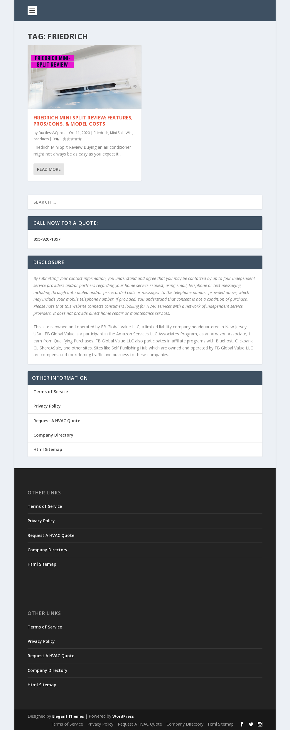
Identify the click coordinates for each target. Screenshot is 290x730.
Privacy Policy (47, 406)
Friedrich (101, 132)
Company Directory (53, 435)
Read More (49, 169)
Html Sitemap (47, 449)
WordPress (123, 716)
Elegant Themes (68, 716)
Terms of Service (50, 391)
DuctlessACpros (51, 132)
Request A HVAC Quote (56, 420)
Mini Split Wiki (121, 132)
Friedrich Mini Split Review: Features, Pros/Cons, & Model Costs (83, 120)
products (41, 138)
